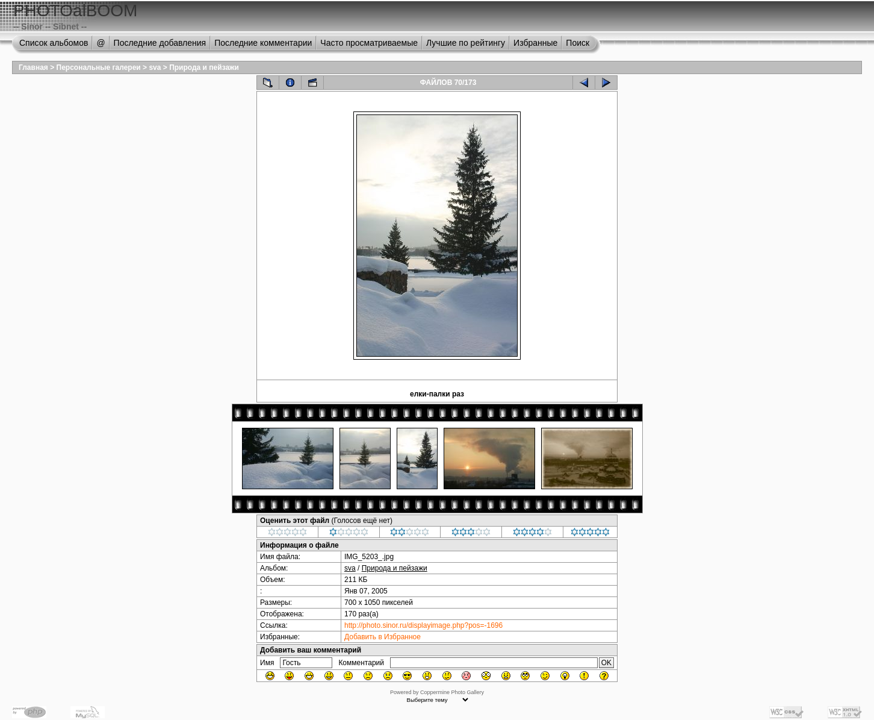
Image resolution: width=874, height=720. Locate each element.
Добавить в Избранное (382, 637)
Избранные (535, 43)
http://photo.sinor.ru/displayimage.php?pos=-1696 (423, 625)
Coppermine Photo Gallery (452, 692)
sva (155, 67)
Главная (33, 67)
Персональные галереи (99, 67)
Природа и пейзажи (204, 67)
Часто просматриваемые (369, 43)
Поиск (577, 43)
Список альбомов (53, 43)
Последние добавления (160, 43)
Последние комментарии (263, 43)
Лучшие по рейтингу (465, 43)
